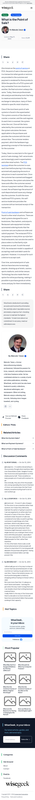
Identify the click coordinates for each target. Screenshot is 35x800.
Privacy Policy (5, 797)
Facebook (6, 778)
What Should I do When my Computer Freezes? (25, 666)
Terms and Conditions (16, 797)
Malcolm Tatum (17, 30)
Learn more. (29, 3)
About (5, 766)
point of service (22, 68)
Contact (6, 769)
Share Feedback (23, 417)
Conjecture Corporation (21, 794)
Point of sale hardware (10, 212)
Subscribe (17, 636)
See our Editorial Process (9, 417)
